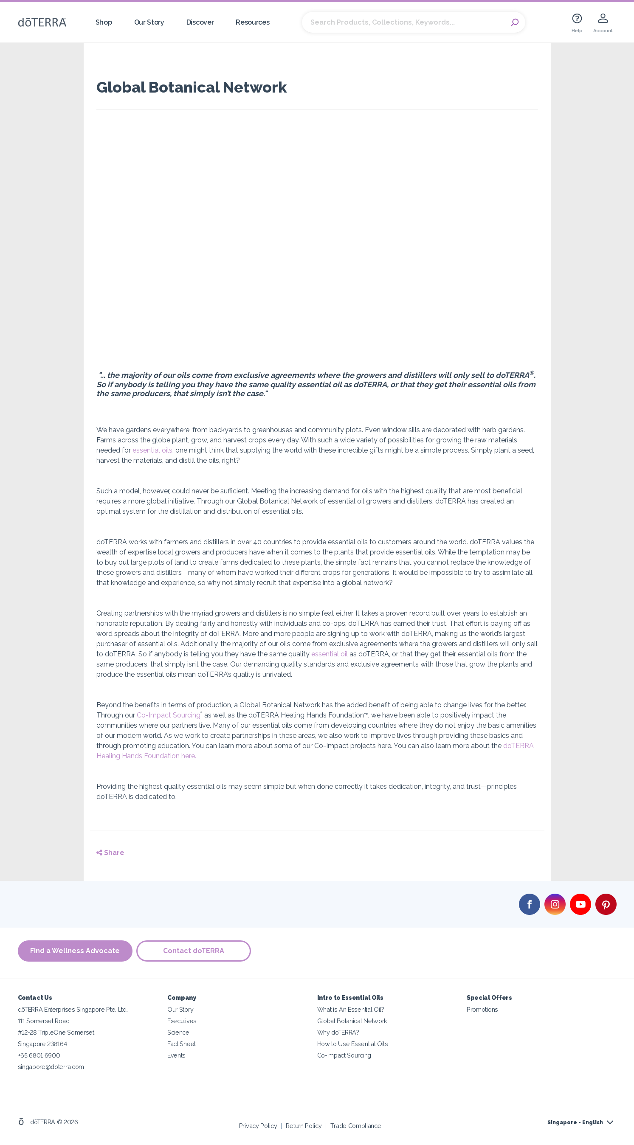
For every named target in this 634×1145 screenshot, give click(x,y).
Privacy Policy (258, 1125)
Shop (104, 22)
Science (178, 1032)
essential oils (152, 450)
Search (514, 22)
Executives (182, 1020)
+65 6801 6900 (39, 1055)
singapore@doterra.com (51, 1066)
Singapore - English (575, 1122)
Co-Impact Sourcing (168, 715)
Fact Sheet (181, 1043)
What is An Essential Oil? (350, 1009)
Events (176, 1055)
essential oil (329, 654)
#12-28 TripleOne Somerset (56, 1032)
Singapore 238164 (42, 1043)
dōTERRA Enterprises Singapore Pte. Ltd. (73, 1009)
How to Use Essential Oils (352, 1043)
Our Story (149, 22)
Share (110, 853)
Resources (252, 22)
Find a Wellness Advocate (75, 951)
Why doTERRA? (338, 1032)
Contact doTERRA (194, 951)
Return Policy (303, 1125)
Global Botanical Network (352, 1020)
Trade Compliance (355, 1125)
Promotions (482, 1009)
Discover (200, 22)
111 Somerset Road (44, 1020)
